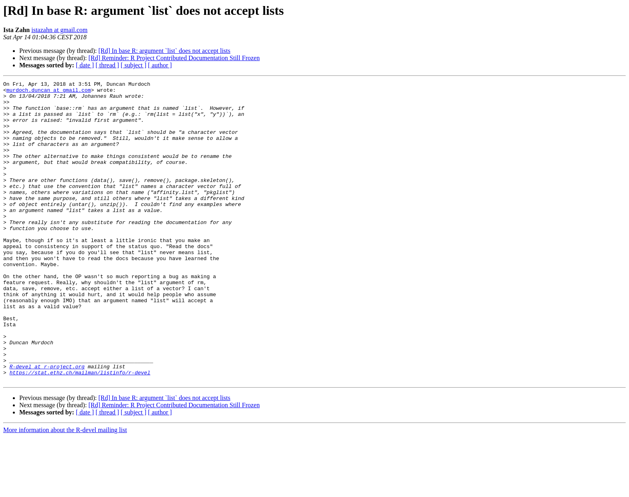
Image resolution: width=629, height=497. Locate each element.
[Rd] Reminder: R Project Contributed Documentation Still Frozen (174, 58)
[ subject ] (133, 65)
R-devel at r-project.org (47, 424)
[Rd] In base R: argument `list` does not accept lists (164, 50)
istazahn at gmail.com (59, 29)
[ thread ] (107, 65)
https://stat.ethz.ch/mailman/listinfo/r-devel (80, 431)
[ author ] (160, 65)
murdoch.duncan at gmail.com (48, 92)
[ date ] (85, 65)
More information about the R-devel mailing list (65, 490)
